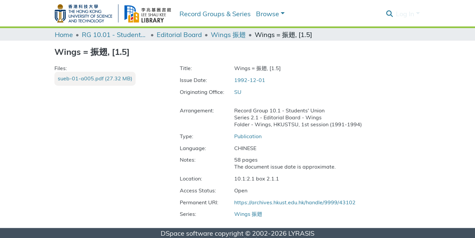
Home (64, 34)
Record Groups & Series (215, 13)
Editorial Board (179, 34)
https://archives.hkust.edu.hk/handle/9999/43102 (295, 202)
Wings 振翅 (228, 34)
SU (237, 91)
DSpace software (187, 232)
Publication (248, 136)
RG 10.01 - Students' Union (115, 34)
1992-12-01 (249, 79)
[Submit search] (390, 14)
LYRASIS (301, 232)
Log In (405, 13)
